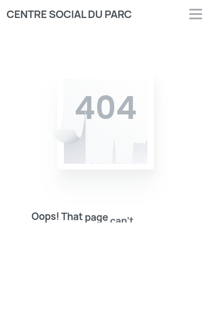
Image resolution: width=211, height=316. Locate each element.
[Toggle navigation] (195, 14)
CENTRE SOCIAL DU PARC (69, 14)
